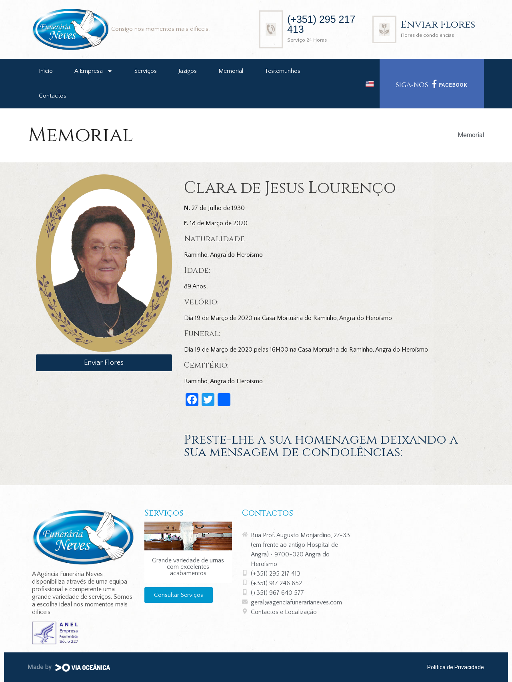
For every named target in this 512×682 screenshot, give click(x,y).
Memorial (230, 71)
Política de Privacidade (455, 667)
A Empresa (93, 71)
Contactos (52, 95)
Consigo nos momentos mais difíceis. (160, 29)
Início (46, 71)
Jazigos (187, 71)
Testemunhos (282, 71)
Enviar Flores (438, 24)
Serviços (145, 71)
